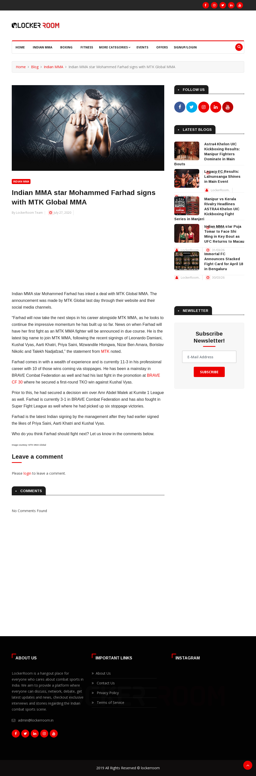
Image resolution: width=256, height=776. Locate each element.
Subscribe (209, 372)
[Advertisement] (88, 250)
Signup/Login (185, 47)
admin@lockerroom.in (36, 720)
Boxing (66, 47)
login (27, 473)
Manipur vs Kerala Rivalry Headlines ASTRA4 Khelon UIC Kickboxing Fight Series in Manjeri (207, 209)
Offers (162, 47)
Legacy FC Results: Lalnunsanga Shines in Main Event (222, 177)
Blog (34, 66)
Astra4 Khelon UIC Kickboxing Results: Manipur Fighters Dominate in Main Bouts (207, 154)
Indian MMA (42, 47)
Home (20, 47)
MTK (105, 351)
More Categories (114, 47)
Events (142, 47)
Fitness (86, 47)
